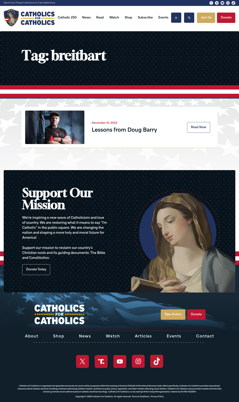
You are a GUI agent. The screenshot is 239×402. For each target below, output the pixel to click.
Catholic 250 (67, 17)
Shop (128, 17)
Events (163, 17)
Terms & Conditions (140, 397)
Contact (205, 336)
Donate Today (36, 269)
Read (100, 17)
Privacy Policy (157, 397)
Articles (143, 336)
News (86, 17)
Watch (114, 17)
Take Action (173, 314)
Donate (226, 17)
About (31, 336)
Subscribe (145, 17)
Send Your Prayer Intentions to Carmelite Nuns (29, 3)
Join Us (206, 17)
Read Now (198, 127)
